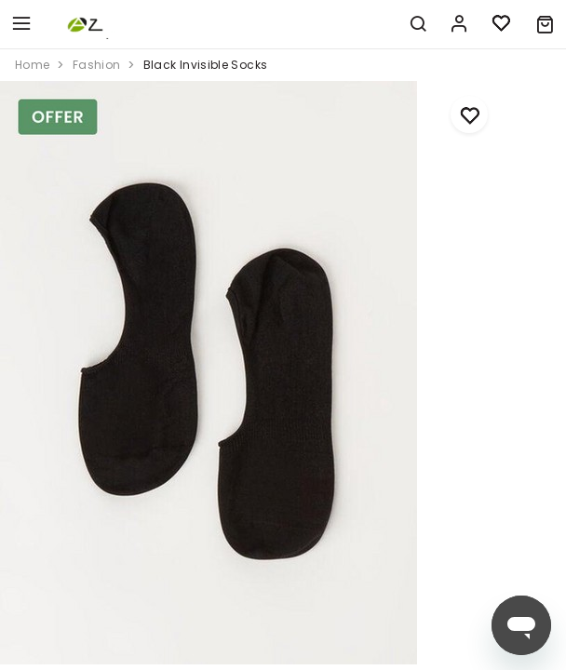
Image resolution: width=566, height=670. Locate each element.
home (32, 65)
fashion (97, 65)
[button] (545, 24)
